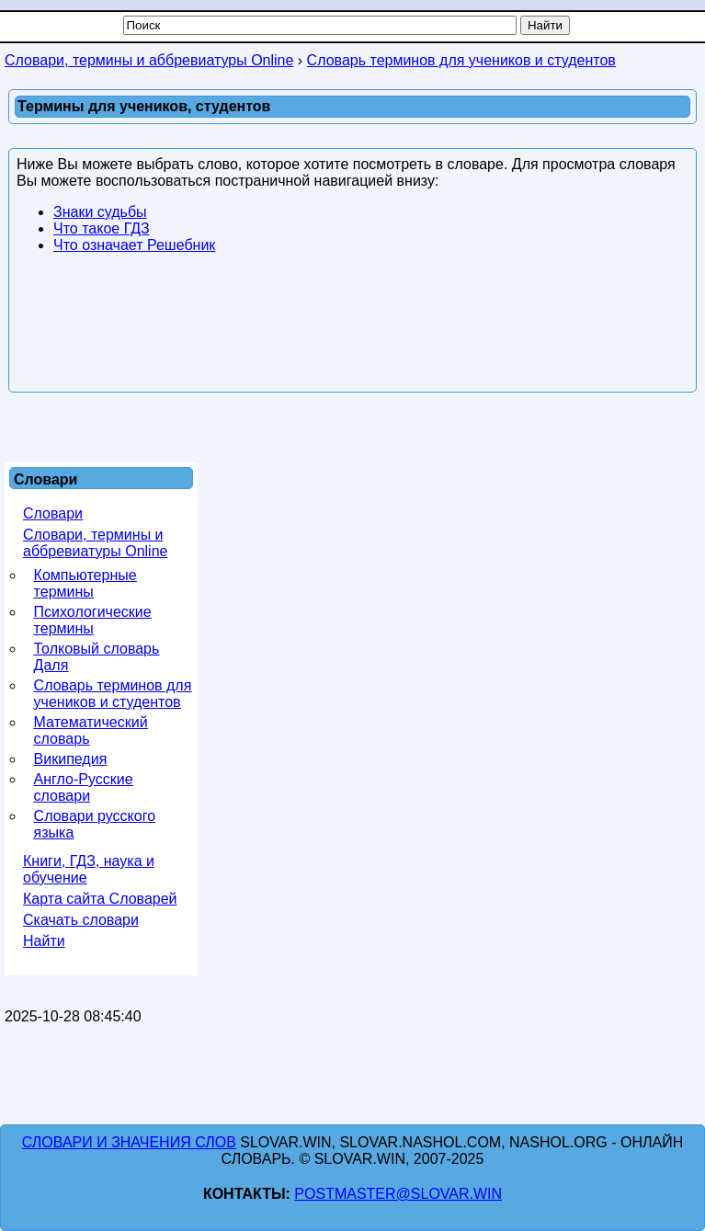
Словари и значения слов (129, 1142)
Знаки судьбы (100, 212)
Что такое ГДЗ (101, 228)
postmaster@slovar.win (398, 1194)
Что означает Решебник (134, 245)
